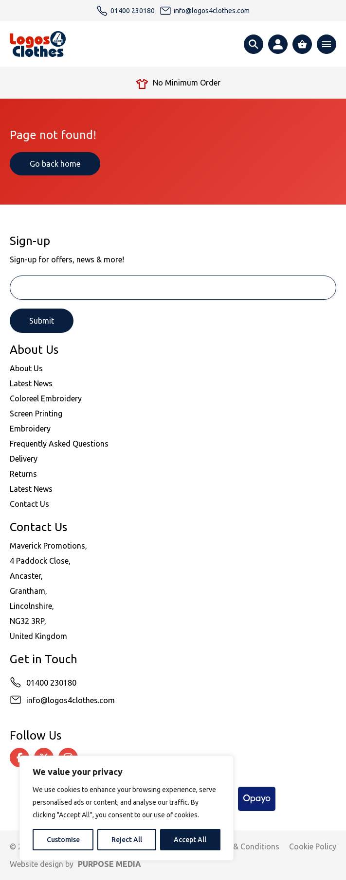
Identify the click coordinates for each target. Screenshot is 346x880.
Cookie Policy (312, 846)
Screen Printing (36, 413)
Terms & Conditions (244, 846)
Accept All (190, 840)
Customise (63, 840)
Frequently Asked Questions (59, 443)
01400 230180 (51, 682)
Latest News (31, 383)
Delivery (23, 458)
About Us (26, 368)
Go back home (55, 163)
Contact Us (29, 504)
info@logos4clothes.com (70, 700)
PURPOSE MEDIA (109, 864)
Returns (23, 473)
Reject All (126, 840)
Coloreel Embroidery (46, 398)
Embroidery (30, 428)
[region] (126, 808)
